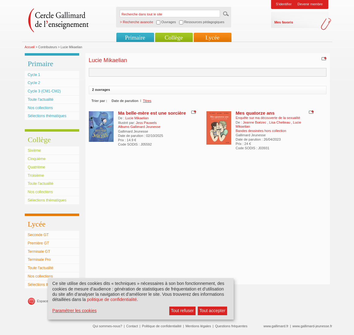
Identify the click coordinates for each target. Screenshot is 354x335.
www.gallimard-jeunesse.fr (312, 326)
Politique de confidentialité (162, 326)
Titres (147, 101)
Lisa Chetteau (280, 122)
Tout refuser (182, 310)
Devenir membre (310, 4)
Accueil (30, 47)
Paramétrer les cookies (74, 310)
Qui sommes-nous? (107, 326)
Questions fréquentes (231, 326)
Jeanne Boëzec (255, 122)
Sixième (34, 150)
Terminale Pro (39, 259)
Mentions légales (198, 326)
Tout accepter (212, 310)
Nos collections (40, 108)
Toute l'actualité (41, 99)
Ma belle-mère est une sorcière (152, 113)
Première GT (38, 243)
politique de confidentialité (112, 299)
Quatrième (36, 167)
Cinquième (37, 159)
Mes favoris (283, 22)
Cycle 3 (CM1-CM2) (44, 91)
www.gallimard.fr (276, 326)
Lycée (212, 37)
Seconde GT (38, 235)
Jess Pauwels (146, 123)
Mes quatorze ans (255, 113)
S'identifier (284, 4)
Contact (132, 326)
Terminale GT (39, 251)
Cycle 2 (34, 83)
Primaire (135, 37)
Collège (174, 37)
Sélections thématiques (47, 116)
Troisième (36, 175)
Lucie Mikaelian (137, 118)
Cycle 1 (34, 75)
